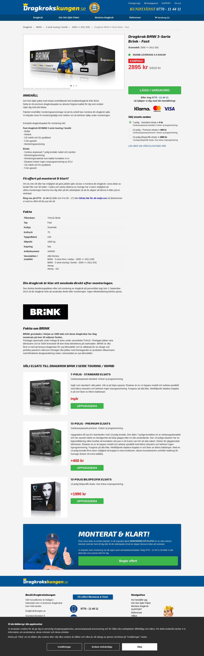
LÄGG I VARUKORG (155, 90)
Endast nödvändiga (102, 647)
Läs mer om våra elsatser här (147, 146)
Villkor (134, 616)
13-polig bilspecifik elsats (150, 137)
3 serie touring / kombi (57, 27)
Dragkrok (38, 17)
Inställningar (64, 647)
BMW (39, 27)
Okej (139, 647)
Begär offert (128, 561)
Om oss (177, 3)
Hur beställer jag (139, 600)
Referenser (135, 17)
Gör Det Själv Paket (69, 17)
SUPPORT (166, 3)
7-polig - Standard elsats (148, 122)
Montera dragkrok (104, 17)
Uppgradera (87, 406)
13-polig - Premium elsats (150, 130)
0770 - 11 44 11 (168, 9)
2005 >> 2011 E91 (81, 27)
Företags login (134, 3)
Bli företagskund (151, 3)
